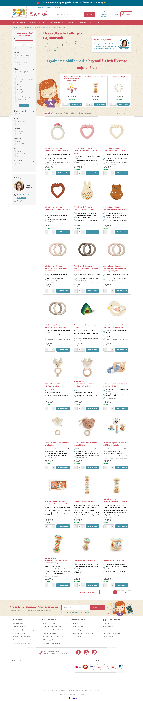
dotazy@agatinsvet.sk (23, 201)
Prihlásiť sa (97, 608)
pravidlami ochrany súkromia (80, 612)
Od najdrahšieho (77, 113)
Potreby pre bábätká (45, 27)
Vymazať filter (24, 169)
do (34, 40)
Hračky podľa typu (36, 22)
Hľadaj (89, 14)
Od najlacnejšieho (61, 113)
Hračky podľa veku (55, 22)
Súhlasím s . (77, 612)
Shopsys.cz (82, 694)
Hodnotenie (89, 113)
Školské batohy (18, 22)
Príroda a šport (85, 22)
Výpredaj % (99, 22)
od (14, 40)
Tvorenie (71, 22)
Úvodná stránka (16, 27)
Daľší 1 (24, 105)
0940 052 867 (40, 14)
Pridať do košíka (76, 104)
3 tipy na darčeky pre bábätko (105, 44)
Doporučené (48, 113)
